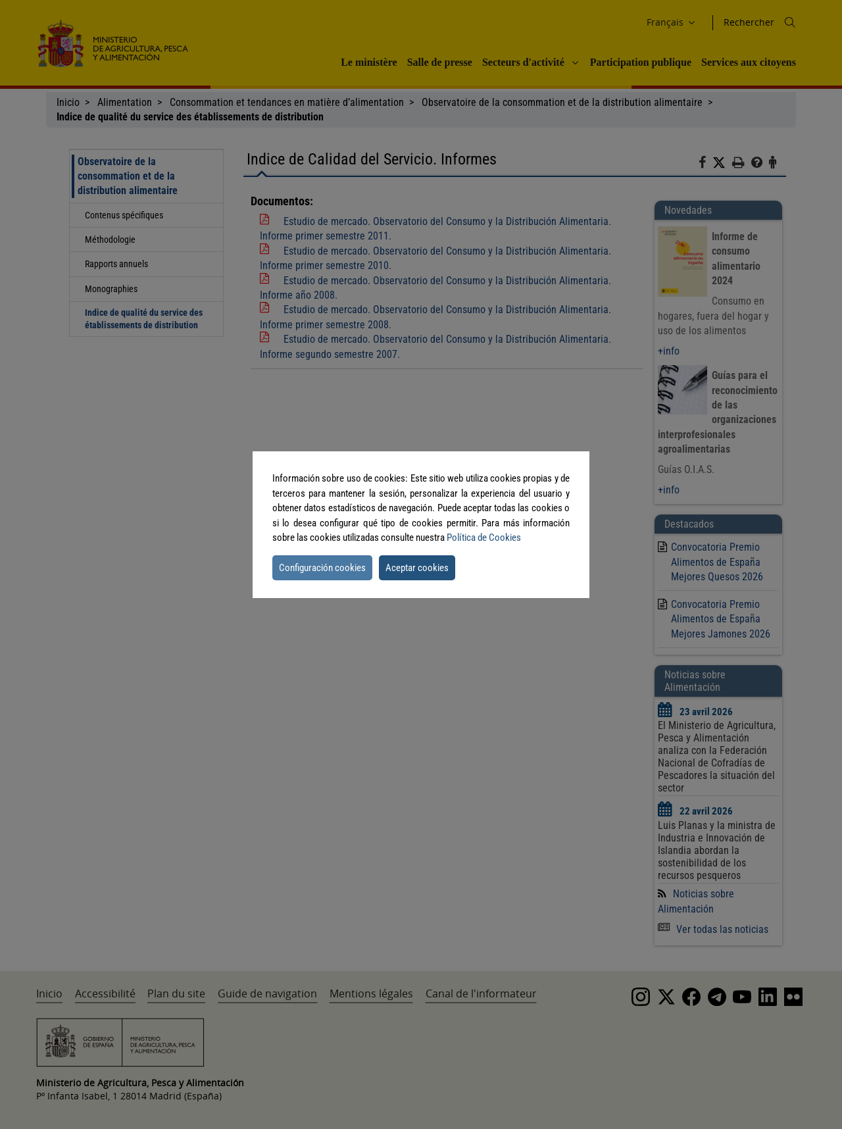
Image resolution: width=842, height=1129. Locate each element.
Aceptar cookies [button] (417, 568)
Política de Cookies (484, 537)
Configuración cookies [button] (322, 568)
